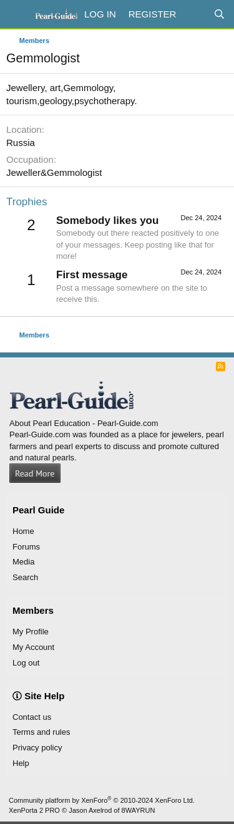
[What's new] (194, 14)
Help (20, 763)
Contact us (31, 717)
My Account (33, 647)
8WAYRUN (138, 810)
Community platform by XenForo (102, 800)
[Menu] (17, 14)
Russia (20, 142)
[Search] (219, 14)
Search (25, 577)
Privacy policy (37, 747)
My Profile (30, 631)
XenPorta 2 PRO (34, 810)
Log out (25, 662)
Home (23, 531)
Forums (26, 546)
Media (23, 561)
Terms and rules (41, 732)
